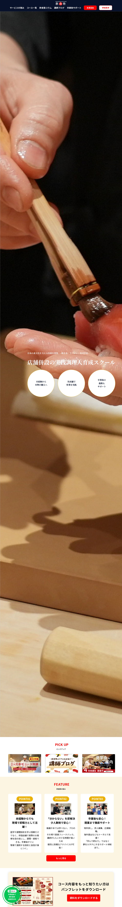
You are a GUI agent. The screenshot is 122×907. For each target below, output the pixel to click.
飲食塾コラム (45, 8)
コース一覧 (32, 8)
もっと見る (61, 858)
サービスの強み (17, 8)
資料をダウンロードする (84, 898)
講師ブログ (59, 8)
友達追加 (90, 7)
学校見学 (105, 7)
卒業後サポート (74, 8)
